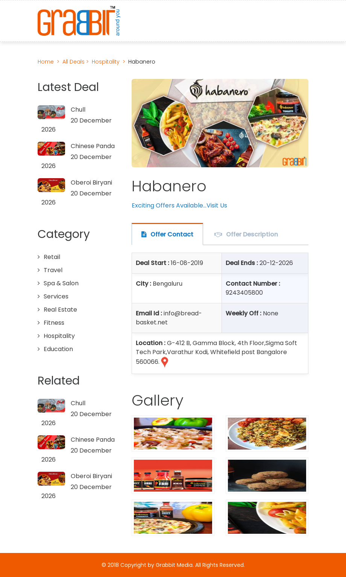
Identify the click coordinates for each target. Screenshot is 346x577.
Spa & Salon (61, 283)
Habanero (141, 61)
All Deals (74, 61)
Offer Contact (171, 234)
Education (58, 349)
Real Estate (60, 309)
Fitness (54, 322)
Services (56, 296)
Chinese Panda (93, 146)
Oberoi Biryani (91, 182)
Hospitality (106, 61)
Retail (52, 257)
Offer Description (252, 234)
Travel (53, 270)
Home (46, 61)
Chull (78, 109)
